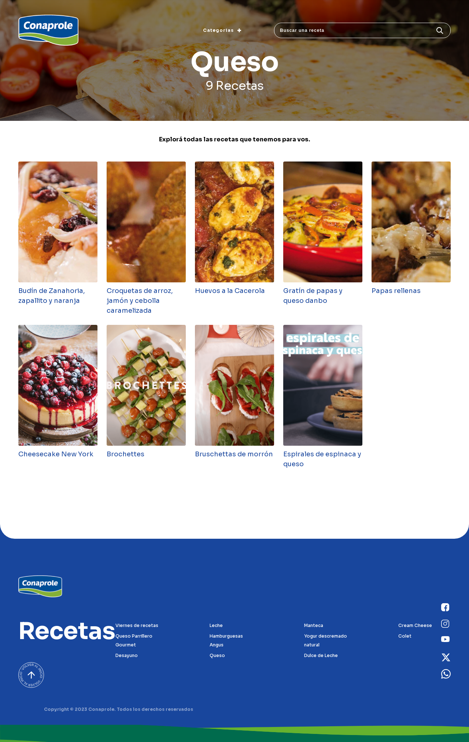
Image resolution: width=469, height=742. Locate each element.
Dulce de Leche (321, 655)
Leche (216, 625)
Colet (404, 636)
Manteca (313, 625)
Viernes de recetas (136, 625)
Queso (217, 655)
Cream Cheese (415, 625)
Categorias (222, 30)
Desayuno (126, 655)
